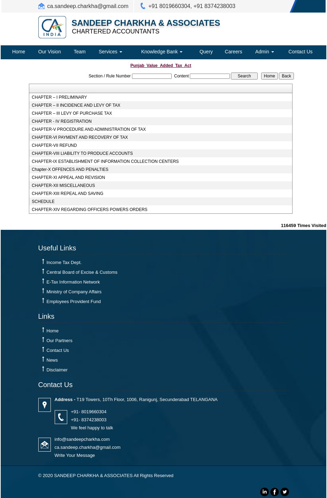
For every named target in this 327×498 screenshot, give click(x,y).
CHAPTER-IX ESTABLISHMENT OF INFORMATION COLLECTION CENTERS (105, 161)
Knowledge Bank (161, 51)
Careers (233, 51)
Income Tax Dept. (64, 262)
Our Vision (49, 51)
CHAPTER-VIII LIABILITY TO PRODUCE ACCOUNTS (82, 153)
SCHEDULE (43, 201)
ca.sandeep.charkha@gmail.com (88, 6)
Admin (264, 51)
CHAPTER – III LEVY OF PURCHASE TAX (72, 113)
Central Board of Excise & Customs (82, 272)
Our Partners (59, 340)
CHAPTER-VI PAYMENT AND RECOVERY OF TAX (80, 137)
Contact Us (300, 51)
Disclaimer (57, 369)
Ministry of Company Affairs (74, 291)
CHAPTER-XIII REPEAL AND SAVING (67, 193)
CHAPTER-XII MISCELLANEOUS (63, 185)
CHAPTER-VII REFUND (54, 145)
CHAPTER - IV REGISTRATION (62, 121)
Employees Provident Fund (74, 301)
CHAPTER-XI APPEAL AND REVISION (68, 177)
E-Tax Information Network (73, 282)
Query (206, 51)
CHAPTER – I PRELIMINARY (59, 97)
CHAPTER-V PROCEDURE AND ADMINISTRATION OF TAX (89, 129)
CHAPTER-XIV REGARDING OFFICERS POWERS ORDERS (89, 209)
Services (110, 51)
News (52, 360)
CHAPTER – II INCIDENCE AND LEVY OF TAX (76, 105)
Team (80, 51)
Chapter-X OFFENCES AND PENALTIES (70, 169)
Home (18, 51)
